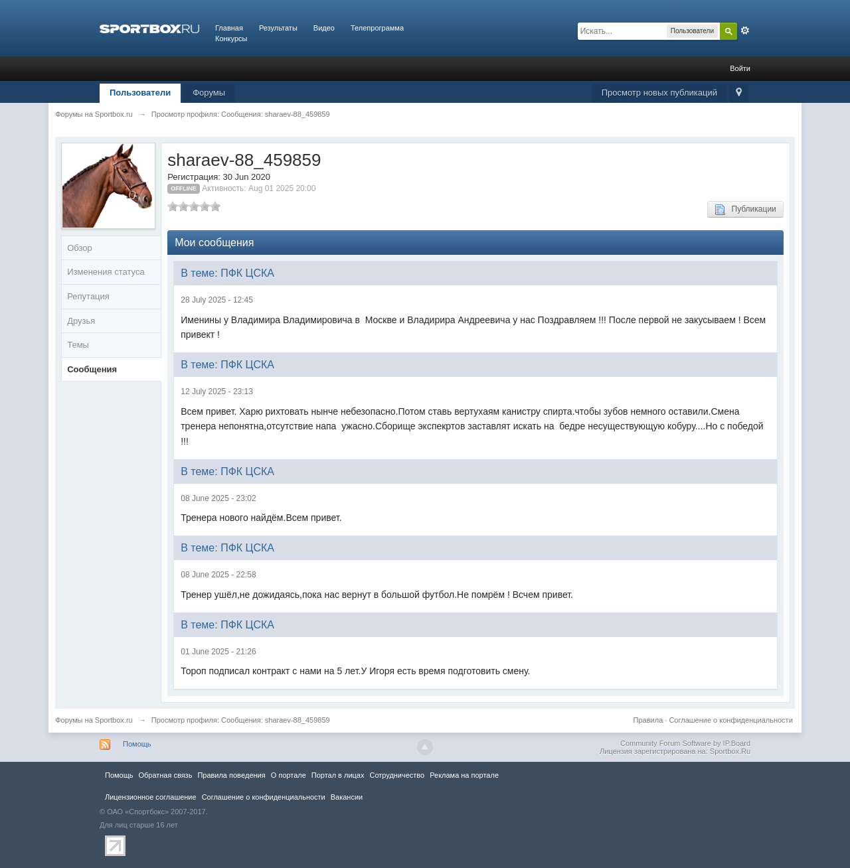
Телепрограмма (377, 28)
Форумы (209, 93)
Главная (229, 28)
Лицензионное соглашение (151, 797)
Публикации (745, 209)
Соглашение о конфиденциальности (730, 720)
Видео (324, 28)
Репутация (88, 296)
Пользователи (140, 93)
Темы (78, 345)
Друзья (81, 321)
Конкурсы (231, 38)
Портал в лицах (338, 775)
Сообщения (92, 369)
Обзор (79, 248)
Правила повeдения (231, 775)
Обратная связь (165, 775)
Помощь (137, 744)
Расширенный (745, 30)
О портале (288, 775)
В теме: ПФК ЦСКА (227, 273)
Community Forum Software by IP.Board (685, 743)
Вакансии (347, 797)
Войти (740, 68)
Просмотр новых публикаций (659, 93)
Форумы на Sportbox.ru (94, 720)
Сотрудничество (396, 775)
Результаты (278, 28)
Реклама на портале (464, 775)
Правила (648, 720)
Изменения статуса (105, 272)
